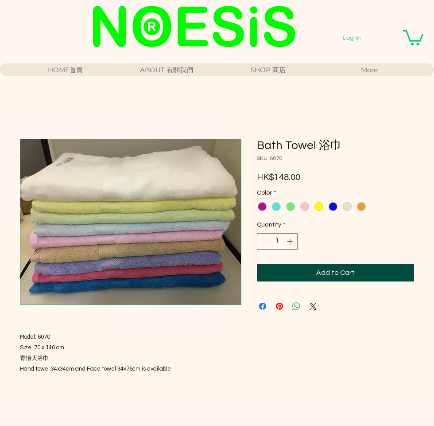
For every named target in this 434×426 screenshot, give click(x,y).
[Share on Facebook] (262, 306)
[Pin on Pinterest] (279, 306)
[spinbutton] (277, 241)
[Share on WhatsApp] (296, 306)
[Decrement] (263, 241)
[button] (413, 37)
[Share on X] (313, 306)
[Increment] (290, 241)
